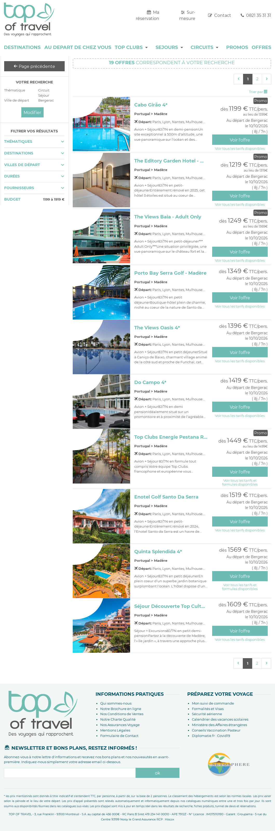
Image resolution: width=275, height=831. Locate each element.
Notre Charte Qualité (118, 719)
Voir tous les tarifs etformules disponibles (240, 482)
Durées (12, 176)
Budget (12, 199)
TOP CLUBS (129, 47)
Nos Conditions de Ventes (121, 714)
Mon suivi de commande (213, 703)
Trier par (258, 92)
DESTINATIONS (22, 47)
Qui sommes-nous (115, 703)
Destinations (18, 153)
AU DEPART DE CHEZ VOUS (77, 47)
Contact (219, 15)
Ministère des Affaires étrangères (219, 725)
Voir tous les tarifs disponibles (240, 148)
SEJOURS (167, 47)
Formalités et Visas (208, 709)
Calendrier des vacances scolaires (220, 719)
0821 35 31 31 (256, 15)
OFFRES (261, 47)
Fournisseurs (19, 188)
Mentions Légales (115, 730)
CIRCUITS (202, 47)
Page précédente (34, 66)
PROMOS (237, 47)
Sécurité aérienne (207, 714)
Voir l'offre (240, 140)
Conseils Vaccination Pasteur (216, 730)
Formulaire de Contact (119, 736)
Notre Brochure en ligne (120, 709)
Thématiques (18, 141)
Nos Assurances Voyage (120, 725)
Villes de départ (22, 164)
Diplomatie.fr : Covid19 (211, 736)
